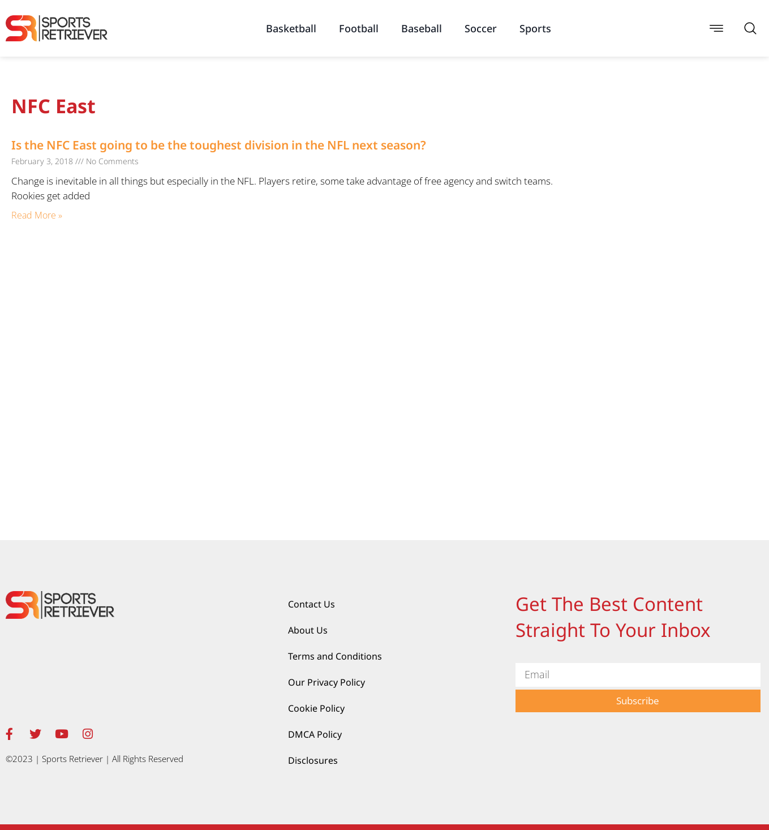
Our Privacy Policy (326, 682)
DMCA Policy (315, 734)
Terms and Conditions (335, 656)
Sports (535, 28)
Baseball (421, 28)
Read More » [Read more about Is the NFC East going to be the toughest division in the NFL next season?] (36, 215)
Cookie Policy (316, 708)
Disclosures (313, 760)
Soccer (481, 28)
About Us (308, 630)
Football (359, 28)
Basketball (291, 28)
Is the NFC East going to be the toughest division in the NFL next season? (218, 145)
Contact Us (311, 604)
